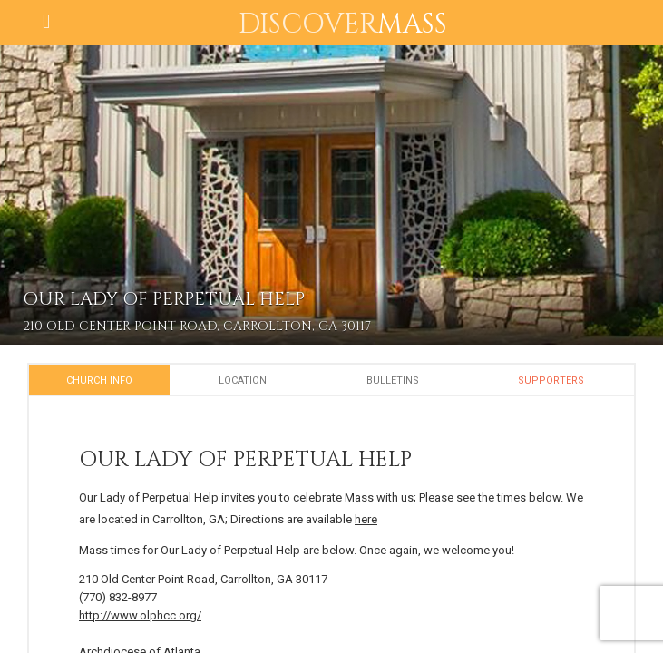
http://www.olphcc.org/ (140, 615)
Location (243, 380)
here (366, 519)
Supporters (551, 380)
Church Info (99, 380)
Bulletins (392, 380)
